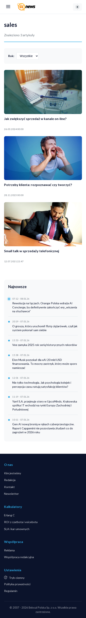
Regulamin (10, 591)
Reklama (9, 550)
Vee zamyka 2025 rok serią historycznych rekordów (44, 345)
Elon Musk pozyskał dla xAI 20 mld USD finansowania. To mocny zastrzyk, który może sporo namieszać (44, 363)
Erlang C (9, 515)
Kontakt (9, 487)
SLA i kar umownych (16, 529)
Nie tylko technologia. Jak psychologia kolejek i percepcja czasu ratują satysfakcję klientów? (41, 384)
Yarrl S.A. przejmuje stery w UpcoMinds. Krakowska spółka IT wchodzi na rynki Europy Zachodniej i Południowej (44, 405)
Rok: (11, 56)
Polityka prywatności (17, 584)
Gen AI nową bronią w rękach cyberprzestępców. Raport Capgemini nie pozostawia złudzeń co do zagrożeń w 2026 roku (43, 428)
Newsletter (11, 493)
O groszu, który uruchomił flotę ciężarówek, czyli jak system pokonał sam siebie (44, 328)
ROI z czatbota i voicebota (21, 522)
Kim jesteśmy (12, 473)
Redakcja (10, 480)
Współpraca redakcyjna (19, 557)
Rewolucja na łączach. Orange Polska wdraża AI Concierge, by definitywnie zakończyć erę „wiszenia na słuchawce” (44, 307)
